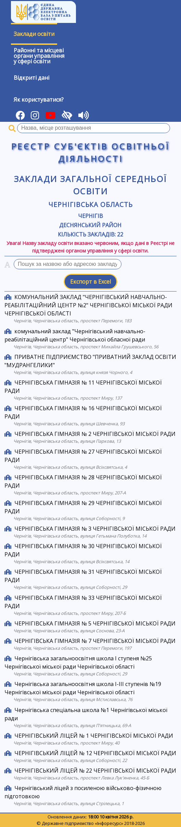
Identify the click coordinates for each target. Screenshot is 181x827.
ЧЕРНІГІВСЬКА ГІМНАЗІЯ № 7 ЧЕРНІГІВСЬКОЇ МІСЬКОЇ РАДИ (95, 641)
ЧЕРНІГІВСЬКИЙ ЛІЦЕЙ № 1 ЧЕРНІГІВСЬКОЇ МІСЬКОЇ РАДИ (93, 735)
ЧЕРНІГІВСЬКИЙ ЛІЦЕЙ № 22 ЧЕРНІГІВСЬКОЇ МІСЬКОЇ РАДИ (95, 770)
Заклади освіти (34, 34)
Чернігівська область (90, 204)
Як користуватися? (39, 99)
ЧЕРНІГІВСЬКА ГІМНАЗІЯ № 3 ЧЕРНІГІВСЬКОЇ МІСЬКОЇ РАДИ (95, 528)
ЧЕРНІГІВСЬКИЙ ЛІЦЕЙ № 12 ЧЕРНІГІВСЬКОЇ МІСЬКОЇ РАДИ (95, 753)
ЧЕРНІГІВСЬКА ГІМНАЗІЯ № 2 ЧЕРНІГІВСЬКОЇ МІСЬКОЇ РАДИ (95, 434)
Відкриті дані (31, 77)
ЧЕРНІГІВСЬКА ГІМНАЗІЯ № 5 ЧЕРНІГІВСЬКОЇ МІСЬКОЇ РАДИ (95, 623)
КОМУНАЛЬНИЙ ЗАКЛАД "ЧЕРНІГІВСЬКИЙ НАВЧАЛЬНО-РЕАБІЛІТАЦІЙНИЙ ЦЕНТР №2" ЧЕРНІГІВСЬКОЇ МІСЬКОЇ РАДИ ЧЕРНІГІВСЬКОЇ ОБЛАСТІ (88, 305)
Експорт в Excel (90, 281)
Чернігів (90, 216)
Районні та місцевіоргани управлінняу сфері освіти (39, 56)
